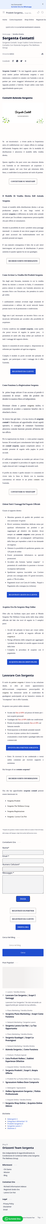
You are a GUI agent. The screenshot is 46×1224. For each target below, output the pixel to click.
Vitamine (11, 1128)
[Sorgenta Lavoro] (29, 1022)
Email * (5, 856)
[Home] (4, 20)
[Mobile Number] (23, 869)
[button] (38, 12)
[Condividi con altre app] (25, 61)
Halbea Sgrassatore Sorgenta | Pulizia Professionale (23, 1092)
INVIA (23, 898)
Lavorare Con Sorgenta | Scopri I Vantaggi (21, 996)
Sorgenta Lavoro (14, 1126)
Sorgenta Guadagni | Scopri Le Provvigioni (20, 1039)
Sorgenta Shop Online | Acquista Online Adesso (24, 1104)
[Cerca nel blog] (23, 945)
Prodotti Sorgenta (15, 1123)
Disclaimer (7, 1206)
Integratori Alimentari (17, 1121)
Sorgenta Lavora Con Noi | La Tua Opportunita (21, 1027)
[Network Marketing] (15, 1022)
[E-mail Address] (23, 860)
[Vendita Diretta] (19, 992)
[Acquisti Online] (13, 1067)
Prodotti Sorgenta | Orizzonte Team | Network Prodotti (15, 12)
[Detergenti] (11, 1088)
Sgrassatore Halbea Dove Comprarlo (22, 1082)
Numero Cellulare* (11, 864)
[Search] (42, 12)
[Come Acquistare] (15, 20)
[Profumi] (10, 1055)
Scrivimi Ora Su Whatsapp (21, 7)
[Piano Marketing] (14, 1010)
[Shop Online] (29, 20)
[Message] (23, 884)
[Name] (23, 852)
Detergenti (12, 1119)
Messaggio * (8, 872)
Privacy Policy (8, 1204)
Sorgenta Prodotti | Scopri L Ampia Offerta (22, 1071)
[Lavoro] (10, 992)
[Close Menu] (43, 4)
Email (5, 1209)
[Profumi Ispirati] (20, 1055)
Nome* (5, 847)
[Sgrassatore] (37, 1079)
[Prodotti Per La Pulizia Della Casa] (20, 1079)
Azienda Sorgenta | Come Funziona (22, 1049)
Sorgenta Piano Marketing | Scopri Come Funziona (24, 1015)
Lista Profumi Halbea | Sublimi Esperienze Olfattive (20, 1059)
